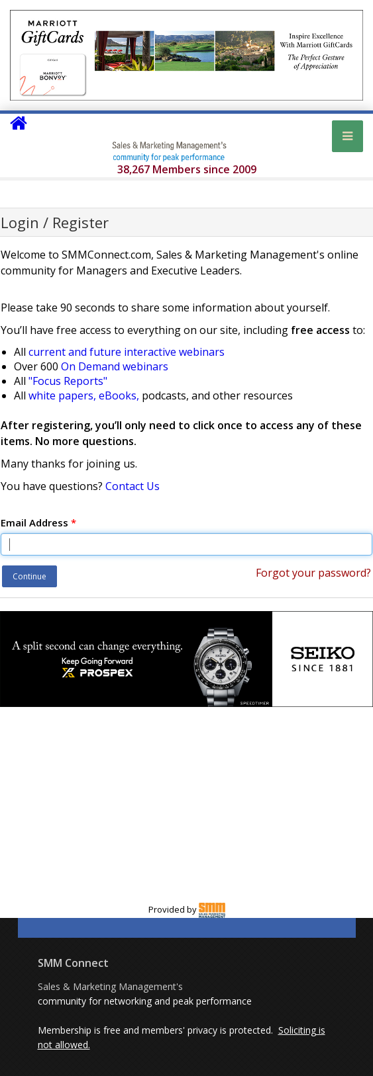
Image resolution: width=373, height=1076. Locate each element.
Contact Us (132, 486)
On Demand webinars (114, 366)
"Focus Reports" (67, 381)
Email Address (38, 522)
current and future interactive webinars (126, 352)
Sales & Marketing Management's (110, 986)
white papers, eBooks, (83, 395)
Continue (29, 576)
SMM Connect (73, 963)
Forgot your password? (313, 572)
